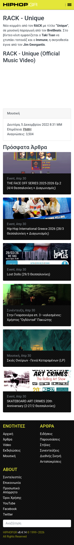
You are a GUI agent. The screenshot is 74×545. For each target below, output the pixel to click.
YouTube (9, 503)
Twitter (8, 514)
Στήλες (45, 445)
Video (7, 445)
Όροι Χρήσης (12, 498)
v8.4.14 (22, 532)
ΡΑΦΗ (27, 129)
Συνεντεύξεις (49, 450)
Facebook (10, 509)
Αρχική (8, 434)
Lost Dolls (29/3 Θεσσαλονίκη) (28, 274)
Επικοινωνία (12, 483)
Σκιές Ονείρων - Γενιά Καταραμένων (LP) (36, 360)
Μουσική (9, 456)
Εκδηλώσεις (12, 450)
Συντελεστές (12, 477)
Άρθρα (7, 439)
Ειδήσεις (46, 434)
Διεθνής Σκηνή (50, 456)
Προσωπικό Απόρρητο (11, 490)
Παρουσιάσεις (50, 439)
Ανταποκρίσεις (50, 461)
